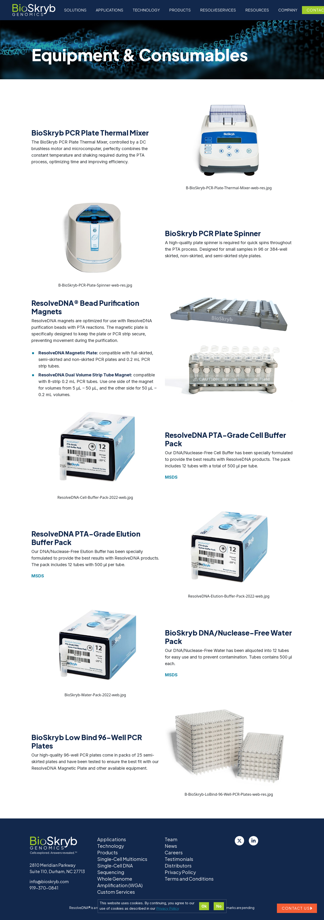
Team (171, 839)
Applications (109, 10)
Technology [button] (146, 10)
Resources (257, 10)
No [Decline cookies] (218, 906)
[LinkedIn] (253, 840)
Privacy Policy (167, 908)
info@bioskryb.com (49, 881)
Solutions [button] (75, 10)
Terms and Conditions (189, 879)
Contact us (297, 908)
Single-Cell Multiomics (122, 859)
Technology (110, 846)
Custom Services (116, 892)
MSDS (171, 477)
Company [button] (287, 10)
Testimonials (179, 859)
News (171, 846)
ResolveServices (218, 10)
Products (107, 852)
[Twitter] (239, 840)
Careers (174, 852)
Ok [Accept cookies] (204, 906)
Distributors (178, 865)
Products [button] (180, 10)
